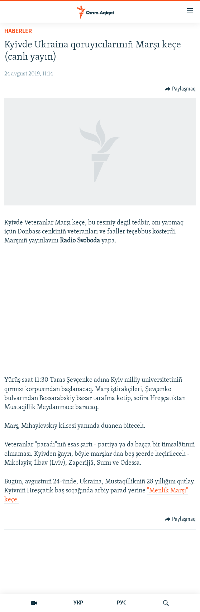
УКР (78, 603)
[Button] (180, 89)
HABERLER (18, 31)
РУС (122, 603)
